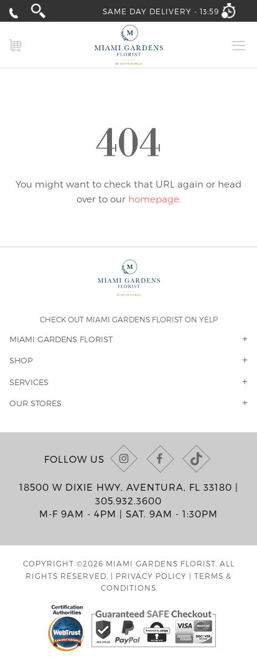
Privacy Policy (151, 575)
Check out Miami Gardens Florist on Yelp (129, 319)
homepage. (154, 198)
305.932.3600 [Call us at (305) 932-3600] (128, 500)
